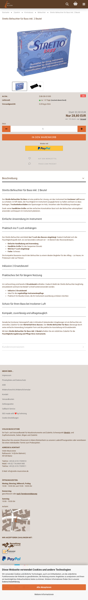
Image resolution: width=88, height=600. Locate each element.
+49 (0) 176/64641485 (16, 464)
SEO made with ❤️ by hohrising (14, 413)
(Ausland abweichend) (58, 100)
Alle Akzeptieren (44, 587)
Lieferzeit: (6, 100)
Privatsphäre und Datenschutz (14, 380)
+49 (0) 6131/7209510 (17, 461)
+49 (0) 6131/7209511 (17, 466)
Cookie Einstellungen (10, 418)
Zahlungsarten (8, 404)
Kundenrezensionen (13, 346)
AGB (4, 385)
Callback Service (8, 409)
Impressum (6, 375)
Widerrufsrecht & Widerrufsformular (16, 390)
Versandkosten (8, 399)
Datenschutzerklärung (11, 582)
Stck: (4, 124)
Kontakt (5, 394)
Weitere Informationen (44, 594)
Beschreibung (9, 178)
